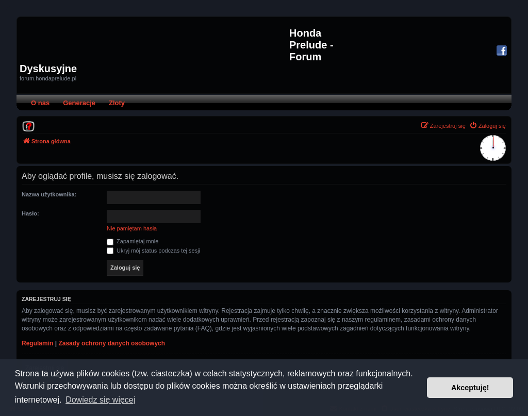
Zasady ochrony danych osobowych (111, 343)
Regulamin (37, 343)
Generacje (79, 103)
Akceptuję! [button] (470, 388)
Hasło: (30, 213)
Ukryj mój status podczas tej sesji (153, 250)
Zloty (117, 103)
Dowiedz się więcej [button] (100, 399)
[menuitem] (28, 126)
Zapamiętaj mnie (132, 241)
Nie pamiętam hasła (132, 228)
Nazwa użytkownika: (49, 194)
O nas (40, 103)
